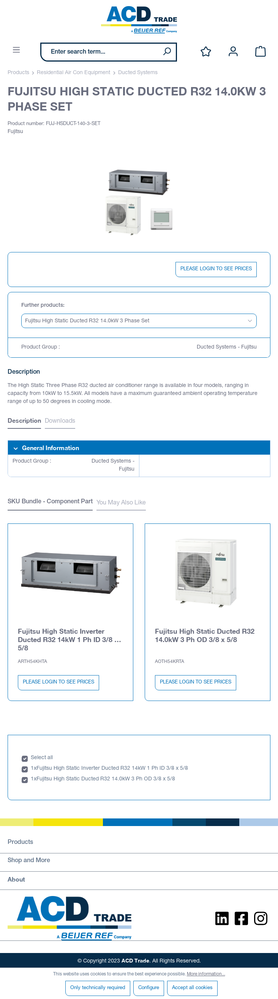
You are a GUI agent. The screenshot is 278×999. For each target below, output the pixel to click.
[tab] (24, 421)
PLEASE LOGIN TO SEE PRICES (216, 269)
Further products (42, 305)
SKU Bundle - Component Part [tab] (50, 502)
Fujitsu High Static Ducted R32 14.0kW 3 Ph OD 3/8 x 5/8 (204, 633)
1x (33, 767)
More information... (206, 974)
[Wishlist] (206, 52)
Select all (42, 756)
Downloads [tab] (60, 422)
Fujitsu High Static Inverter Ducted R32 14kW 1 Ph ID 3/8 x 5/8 (68, 637)
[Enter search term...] (99, 52)
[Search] (167, 52)
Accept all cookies (192, 988)
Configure (148, 988)
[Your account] (233, 52)
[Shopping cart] (260, 52)
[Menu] (16, 50)
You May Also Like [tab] (121, 503)
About (16, 877)
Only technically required (97, 988)
